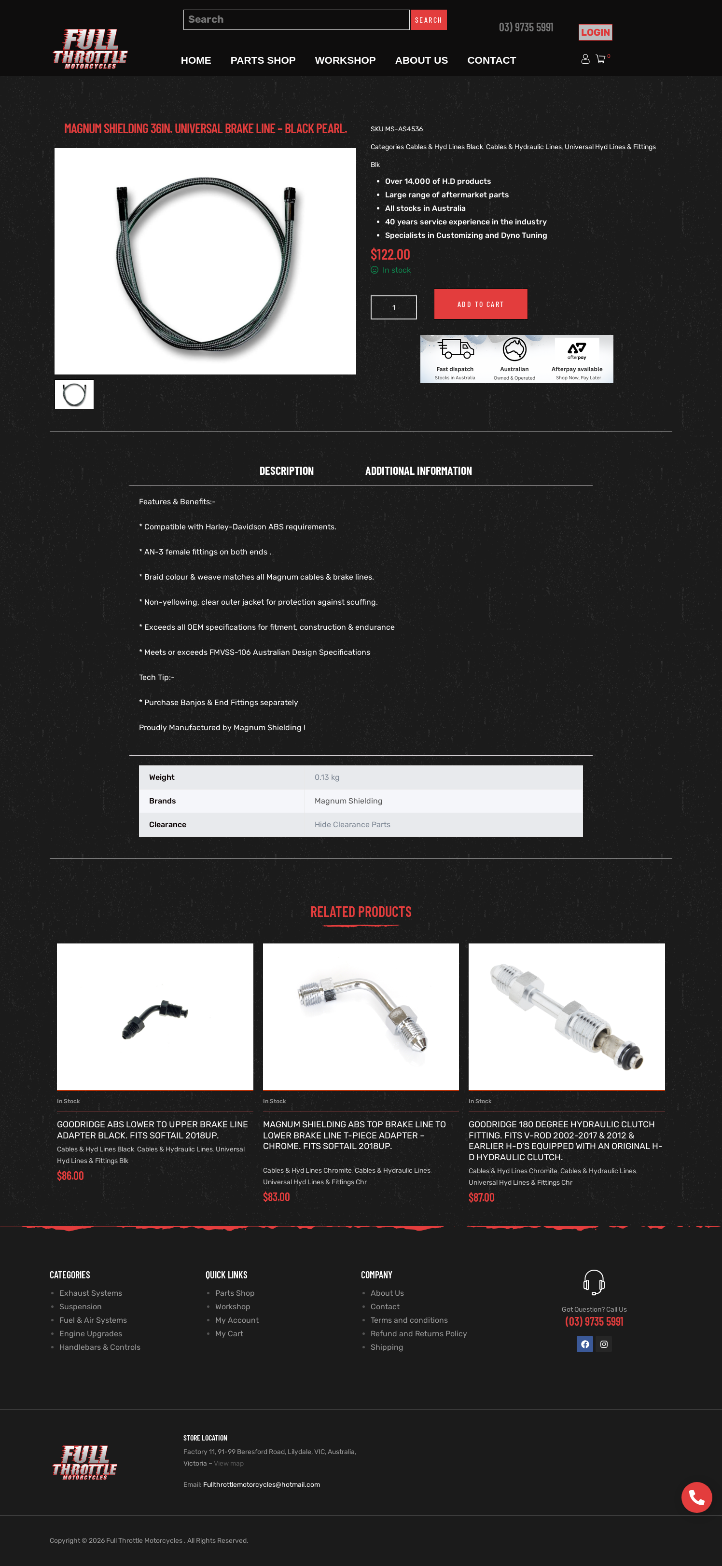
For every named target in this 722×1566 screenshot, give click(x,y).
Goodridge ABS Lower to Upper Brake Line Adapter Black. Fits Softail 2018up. (152, 1130)
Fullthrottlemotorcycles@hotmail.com (261, 1485)
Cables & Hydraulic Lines (524, 147)
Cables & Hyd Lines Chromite (307, 1170)
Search (429, 19)
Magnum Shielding (349, 800)
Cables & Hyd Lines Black (444, 147)
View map (229, 1463)
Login (595, 32)
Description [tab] (287, 470)
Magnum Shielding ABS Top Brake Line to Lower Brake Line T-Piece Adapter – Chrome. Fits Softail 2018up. (354, 1135)
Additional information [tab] (418, 470)
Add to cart (481, 303)
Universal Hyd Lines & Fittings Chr (315, 1182)
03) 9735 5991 (526, 27)
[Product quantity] (394, 307)
